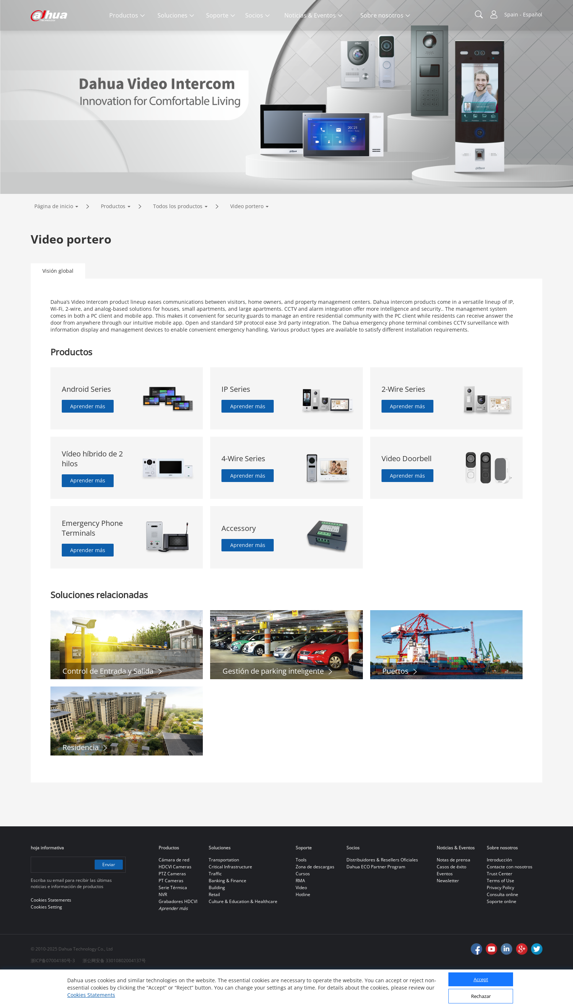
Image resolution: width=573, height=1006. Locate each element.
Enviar (108, 895)
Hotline (303, 925)
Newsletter (448, 911)
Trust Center (499, 904)
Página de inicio (53, 236)
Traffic (215, 904)
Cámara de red (174, 890)
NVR (163, 925)
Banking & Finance (227, 911)
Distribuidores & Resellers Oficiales (382, 890)
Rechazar (481, 996)
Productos (113, 236)
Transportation (224, 890)
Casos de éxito (451, 897)
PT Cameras (171, 911)
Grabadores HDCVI (178, 932)
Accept (481, 979)
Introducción (499, 890)
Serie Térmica (173, 918)
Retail (214, 925)
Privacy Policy (500, 918)
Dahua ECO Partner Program (375, 897)
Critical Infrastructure (230, 897)
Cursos (303, 904)
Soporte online (501, 932)
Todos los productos (177, 236)
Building (217, 918)
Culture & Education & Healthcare (243, 932)
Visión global (57, 301)
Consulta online (502, 925)
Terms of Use (500, 911)
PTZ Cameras (172, 904)
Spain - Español (523, 14)
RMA (300, 911)
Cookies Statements (91, 994)
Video (301, 918)
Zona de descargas (315, 897)
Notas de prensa (453, 890)
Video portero (246, 236)
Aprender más (88, 436)
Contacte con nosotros (509, 897)
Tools (301, 890)
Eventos (445, 904)
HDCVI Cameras (175, 897)
